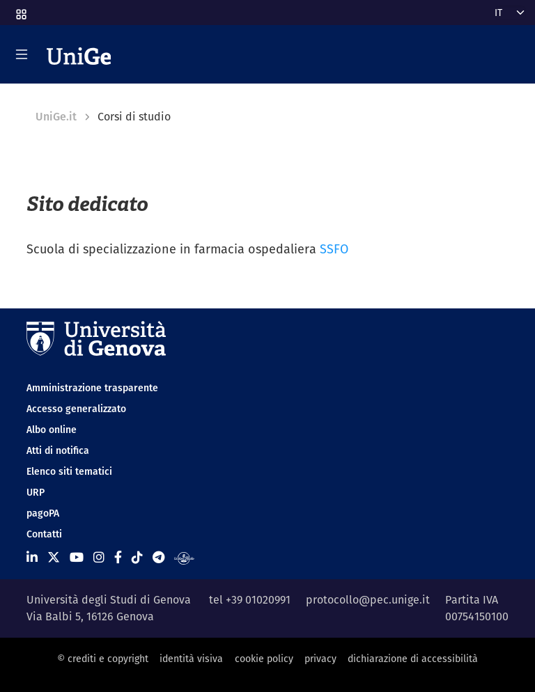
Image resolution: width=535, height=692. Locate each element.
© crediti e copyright (102, 659)
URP (35, 492)
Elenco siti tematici (69, 471)
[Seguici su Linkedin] (32, 557)
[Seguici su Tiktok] (137, 557)
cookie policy (264, 659)
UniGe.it (56, 117)
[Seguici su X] (53, 557)
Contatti (44, 534)
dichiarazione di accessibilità (413, 659)
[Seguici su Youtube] (77, 557)
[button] (20, 10)
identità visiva (191, 659)
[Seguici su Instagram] (98, 557)
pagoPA (42, 513)
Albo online (51, 430)
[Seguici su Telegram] (158, 557)
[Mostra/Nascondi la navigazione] (21, 54)
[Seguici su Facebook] (118, 557)
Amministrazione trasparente (92, 388)
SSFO (334, 249)
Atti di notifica (57, 450)
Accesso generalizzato (76, 409)
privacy (320, 659)
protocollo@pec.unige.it (368, 600)
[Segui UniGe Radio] (184, 557)
